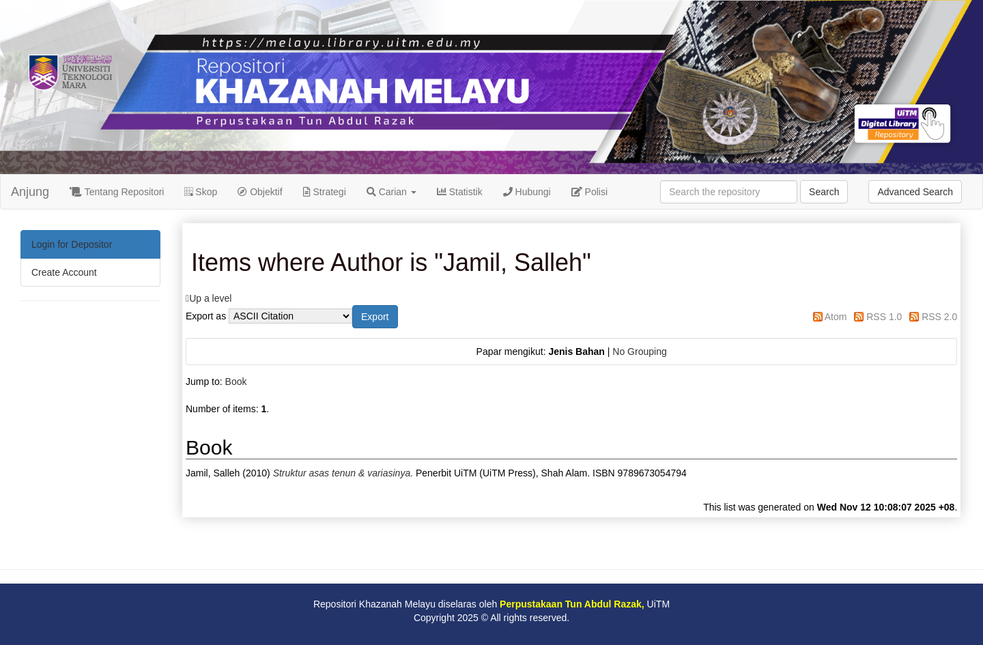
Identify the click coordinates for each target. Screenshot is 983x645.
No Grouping (639, 351)
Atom (836, 316)
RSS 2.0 (939, 316)
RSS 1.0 (884, 316)
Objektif (260, 191)
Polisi (589, 191)
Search (824, 191)
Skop (200, 191)
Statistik (460, 191)
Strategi (324, 191)
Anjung (30, 192)
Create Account (64, 272)
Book (236, 381)
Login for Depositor (71, 244)
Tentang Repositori (117, 191)
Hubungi (527, 191)
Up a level (210, 298)
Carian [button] (391, 191)
